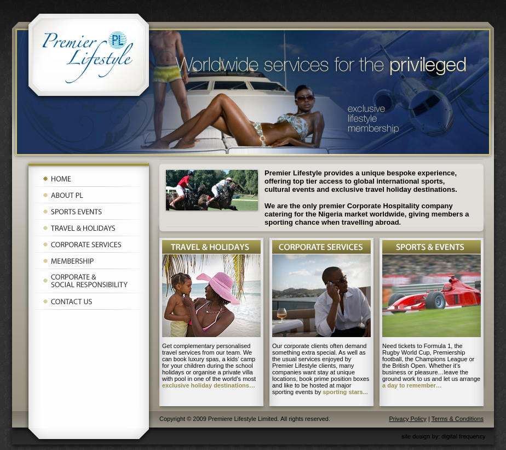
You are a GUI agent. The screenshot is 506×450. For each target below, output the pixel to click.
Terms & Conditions (458, 418)
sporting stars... (345, 392)
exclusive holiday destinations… (208, 385)
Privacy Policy (407, 418)
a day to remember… (412, 385)
